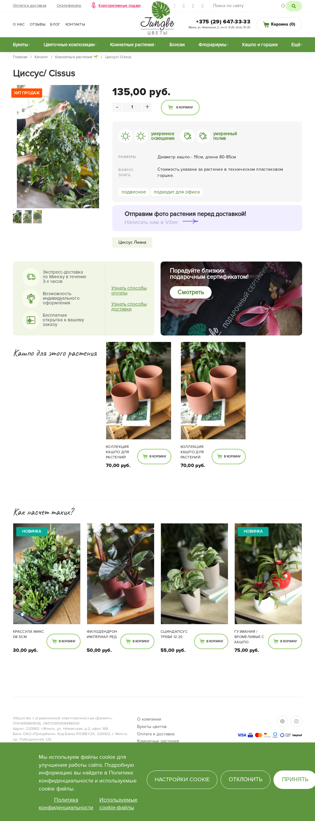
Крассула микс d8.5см (28, 634)
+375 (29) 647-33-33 (223, 21)
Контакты (75, 24)
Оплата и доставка (29, 5)
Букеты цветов (152, 726)
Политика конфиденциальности (66, 803)
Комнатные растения (132, 44)
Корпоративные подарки (120, 5)
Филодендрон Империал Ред (102, 634)
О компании (149, 719)
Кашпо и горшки (259, 44)
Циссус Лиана (132, 242)
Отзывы (38, 24)
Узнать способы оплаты (129, 290)
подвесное (134, 192)
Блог (55, 24)
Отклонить (245, 779)
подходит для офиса (177, 192)
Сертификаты (69, 5)
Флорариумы (212, 44)
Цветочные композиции (69, 44)
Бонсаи (177, 44)
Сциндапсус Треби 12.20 (174, 634)
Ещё (295, 44)
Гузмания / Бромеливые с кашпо (249, 636)
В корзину (184, 107)
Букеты (20, 44)
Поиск (294, 6)
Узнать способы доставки (129, 306)
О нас (19, 24)
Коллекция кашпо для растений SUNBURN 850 (118, 453)
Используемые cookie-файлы (118, 803)
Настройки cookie (182, 779)
